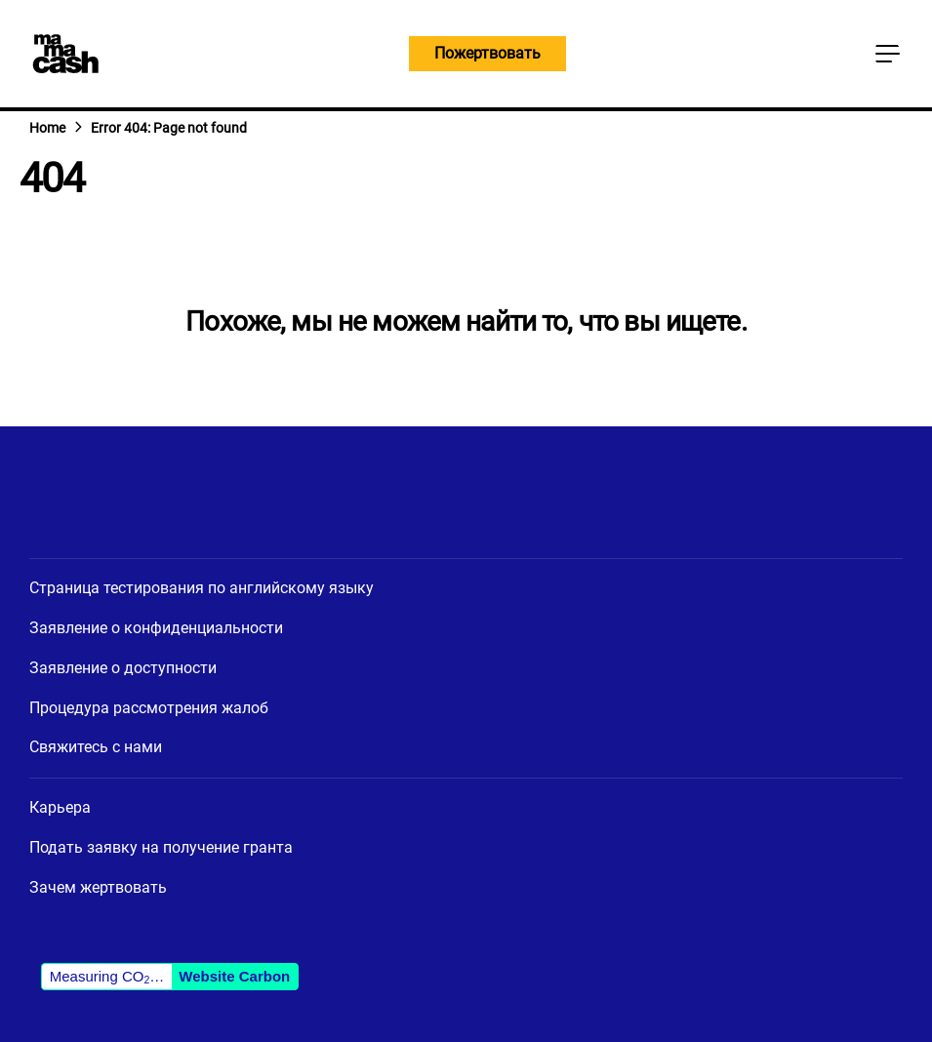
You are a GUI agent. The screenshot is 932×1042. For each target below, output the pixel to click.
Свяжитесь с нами (95, 747)
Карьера (60, 807)
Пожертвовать (487, 53)
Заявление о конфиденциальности (156, 628)
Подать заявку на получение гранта (161, 847)
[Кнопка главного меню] (887, 53)
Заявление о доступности (123, 668)
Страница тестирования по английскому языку (201, 588)
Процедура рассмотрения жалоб (148, 708)
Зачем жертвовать (98, 887)
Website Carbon (234, 976)
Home (47, 128)
